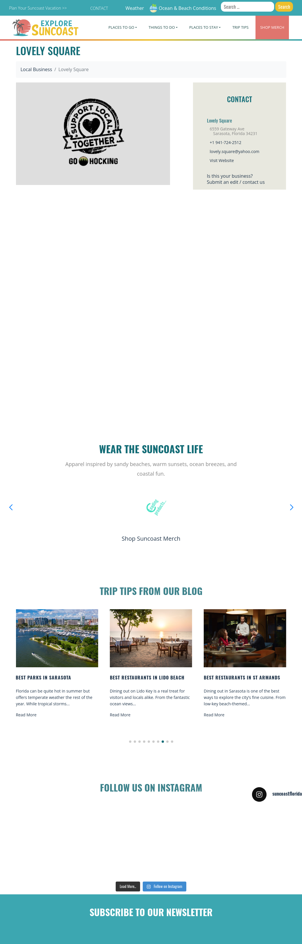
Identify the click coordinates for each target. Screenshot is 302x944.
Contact (99, 8)
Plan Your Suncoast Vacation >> (38, 8)
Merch (272, 27)
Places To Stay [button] (203, 27)
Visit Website (222, 160)
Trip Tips (240, 27)
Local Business (36, 69)
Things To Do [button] (162, 27)
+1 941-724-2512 (226, 142)
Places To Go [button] (121, 27)
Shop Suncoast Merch (150, 538)
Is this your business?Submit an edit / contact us (236, 179)
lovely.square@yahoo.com (235, 151)
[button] (130, 741)
